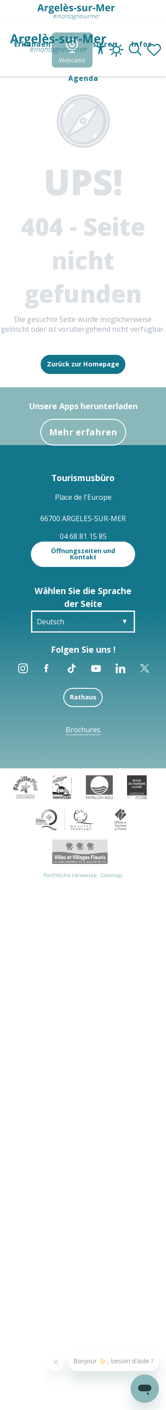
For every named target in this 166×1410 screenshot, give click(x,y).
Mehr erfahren (83, 432)
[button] (135, 50)
